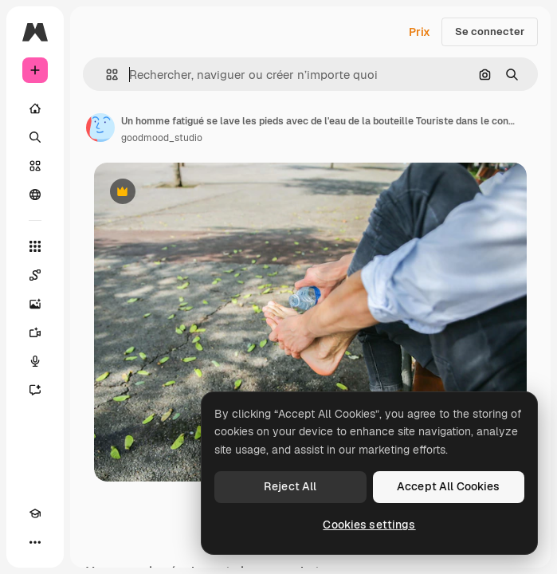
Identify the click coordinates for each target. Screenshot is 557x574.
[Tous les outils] (35, 246)
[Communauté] (35, 194)
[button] (105, 75)
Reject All (290, 486)
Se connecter (489, 31)
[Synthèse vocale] (35, 361)
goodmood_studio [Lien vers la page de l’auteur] (161, 138)
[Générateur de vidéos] (35, 332)
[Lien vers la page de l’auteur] (100, 127)
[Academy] (35, 513)
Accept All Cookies (448, 486)
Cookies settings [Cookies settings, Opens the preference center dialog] (369, 524)
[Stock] (35, 166)
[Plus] (35, 542)
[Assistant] (35, 390)
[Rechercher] (35, 137)
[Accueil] (35, 108)
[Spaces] (35, 275)
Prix (419, 32)
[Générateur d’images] (35, 303)
